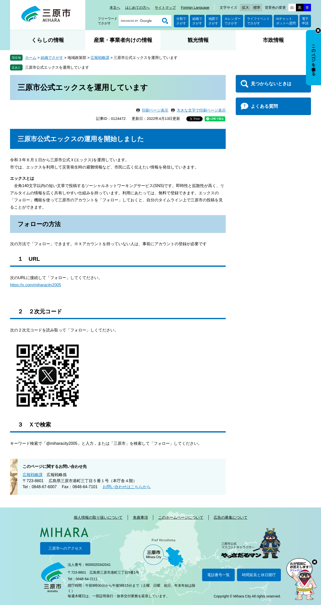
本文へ (115, 8)
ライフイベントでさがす (258, 21)
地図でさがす (213, 21)
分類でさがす (181, 21)
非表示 (318, 30)
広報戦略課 (100, 57)
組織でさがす (197, 21)
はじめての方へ (137, 8)
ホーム (30, 57)
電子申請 (305, 21)
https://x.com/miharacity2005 (35, 285)
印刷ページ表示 (155, 110)
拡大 (245, 8)
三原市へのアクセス (65, 548)
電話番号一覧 (218, 575)
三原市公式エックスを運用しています (57, 67)
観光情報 (198, 40)
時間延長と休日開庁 (259, 575)
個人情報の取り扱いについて (98, 517)
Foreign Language (195, 8)
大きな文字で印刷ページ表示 (201, 110)
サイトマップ (165, 8)
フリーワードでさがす (107, 21)
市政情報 (273, 40)
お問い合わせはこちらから (127, 487)
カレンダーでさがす (232, 21)
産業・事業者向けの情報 (123, 40)
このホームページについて (180, 517)
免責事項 (140, 517)
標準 (256, 8)
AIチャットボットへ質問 (286, 21)
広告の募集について (231, 517)
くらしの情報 (47, 40)
